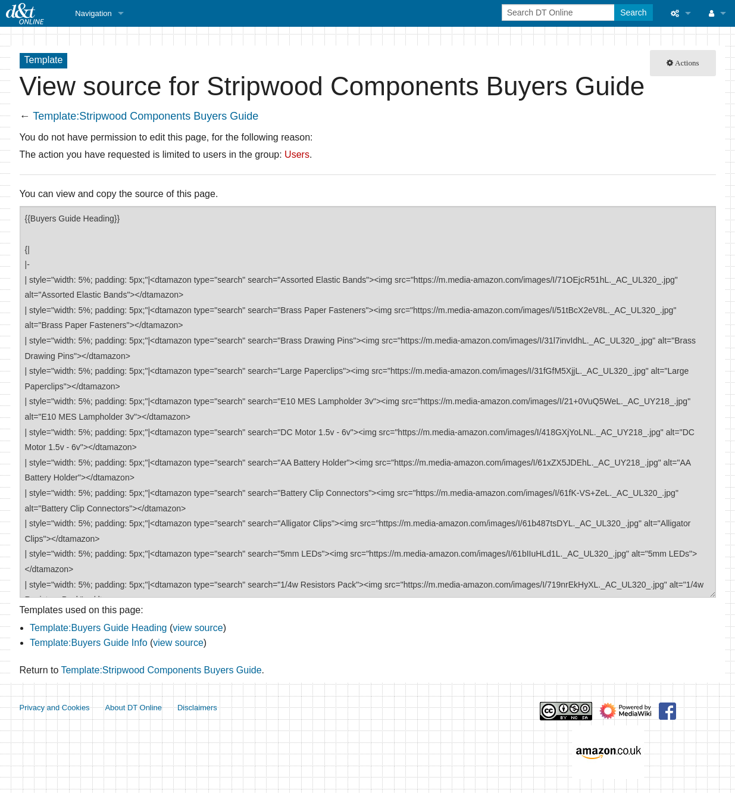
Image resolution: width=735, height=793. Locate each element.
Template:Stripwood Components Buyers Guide (145, 116)
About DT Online (133, 707)
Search (633, 12)
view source (198, 628)
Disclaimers (197, 707)
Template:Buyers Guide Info (88, 643)
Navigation (93, 13)
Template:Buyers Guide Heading (98, 628)
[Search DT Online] (559, 12)
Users (296, 154)
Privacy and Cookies (55, 707)
